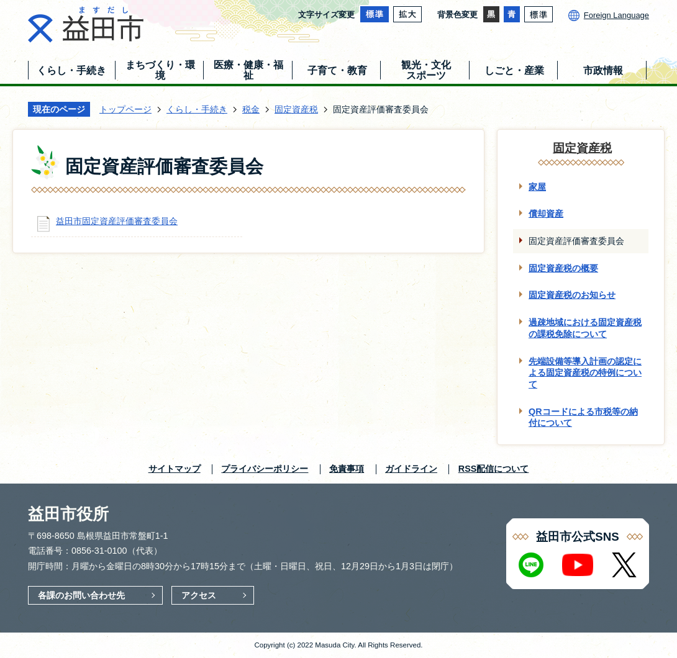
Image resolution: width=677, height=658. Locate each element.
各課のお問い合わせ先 (81, 595)
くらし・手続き (196, 109)
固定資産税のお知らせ (572, 295)
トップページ (125, 109)
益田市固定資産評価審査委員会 (117, 221)
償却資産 (546, 214)
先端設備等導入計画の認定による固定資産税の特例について (585, 372)
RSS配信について (493, 469)
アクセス (198, 595)
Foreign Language (616, 15)
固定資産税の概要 (563, 268)
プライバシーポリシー (264, 469)
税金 (251, 109)
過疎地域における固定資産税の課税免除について (585, 328)
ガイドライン (411, 469)
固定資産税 (296, 109)
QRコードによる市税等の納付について (583, 417)
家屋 (537, 187)
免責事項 (346, 469)
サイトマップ (174, 469)
